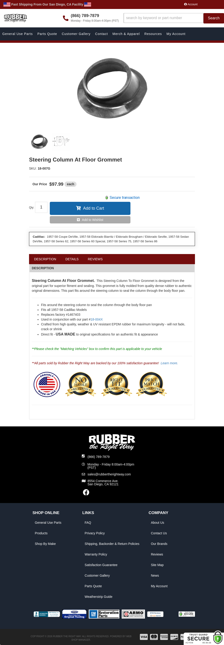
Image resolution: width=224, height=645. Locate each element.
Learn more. (169, 363)
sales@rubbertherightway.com (109, 474)
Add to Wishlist (92, 220)
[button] (174, 18)
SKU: (33, 168)
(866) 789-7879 (99, 457)
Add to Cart (93, 208)
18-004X (97, 319)
